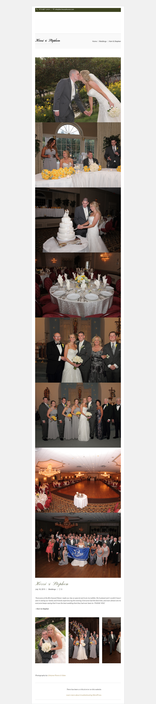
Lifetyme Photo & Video (57, 675)
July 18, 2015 (40, 589)
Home (94, 41)
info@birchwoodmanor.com (63, 9)
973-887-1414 (45, 9)
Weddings (103, 41)
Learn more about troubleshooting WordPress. (84, 695)
